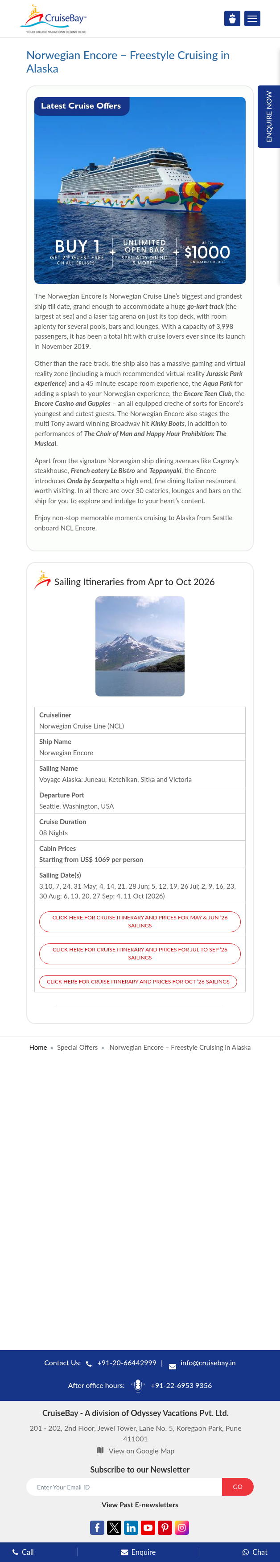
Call (23, 1552)
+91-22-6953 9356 (181, 1385)
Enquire (138, 1552)
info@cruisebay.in (208, 1362)
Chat (255, 1552)
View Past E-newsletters (140, 1504)
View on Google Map (141, 1450)
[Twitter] (114, 1529)
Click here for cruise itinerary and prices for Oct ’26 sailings (138, 981)
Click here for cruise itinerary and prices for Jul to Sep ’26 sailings (140, 953)
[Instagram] (182, 1529)
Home (38, 1047)
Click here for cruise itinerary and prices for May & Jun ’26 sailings (139, 921)
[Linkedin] (131, 1529)
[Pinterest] (165, 1529)
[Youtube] (148, 1529)
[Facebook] (97, 1529)
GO (238, 1486)
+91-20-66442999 (126, 1362)
